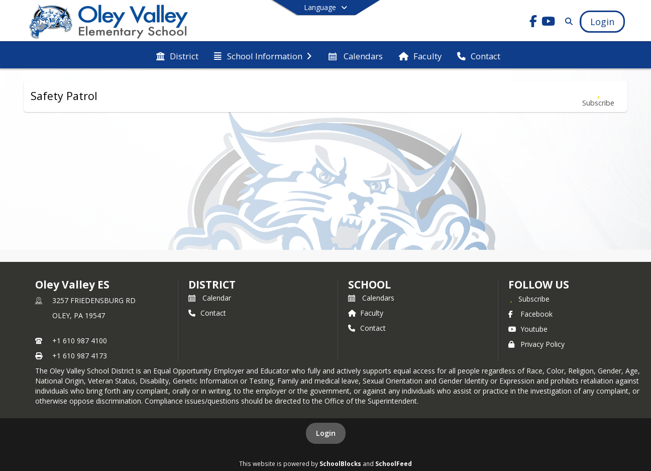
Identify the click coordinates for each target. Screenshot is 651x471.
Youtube (528, 329)
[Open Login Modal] (602, 22)
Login (326, 433)
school (369, 284)
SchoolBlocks (340, 463)
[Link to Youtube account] (548, 23)
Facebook (530, 314)
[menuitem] (177, 55)
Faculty (365, 313)
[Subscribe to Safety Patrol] (598, 96)
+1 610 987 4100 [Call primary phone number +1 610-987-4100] (79, 340)
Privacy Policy (536, 344)
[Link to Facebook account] (533, 23)
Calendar (209, 298)
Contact (207, 313)
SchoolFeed (393, 463)
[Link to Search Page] (567, 21)
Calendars (371, 298)
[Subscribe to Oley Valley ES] (529, 298)
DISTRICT (212, 284)
